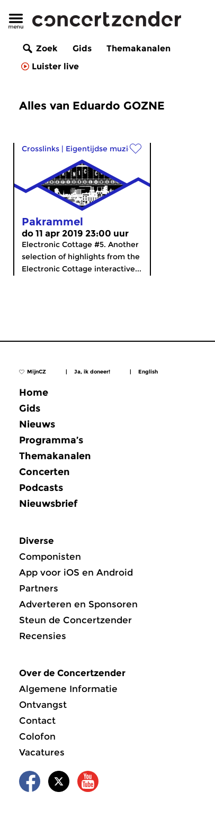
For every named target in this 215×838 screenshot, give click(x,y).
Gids (82, 48)
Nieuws (37, 424)
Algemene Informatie (68, 689)
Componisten (50, 556)
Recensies (42, 636)
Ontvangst (43, 704)
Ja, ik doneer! (92, 371)
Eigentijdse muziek (101, 148)
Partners (38, 588)
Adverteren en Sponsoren (78, 604)
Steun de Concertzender (75, 620)
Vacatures (42, 752)
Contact (37, 720)
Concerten (44, 472)
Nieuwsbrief (48, 503)
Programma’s (51, 440)
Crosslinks (40, 148)
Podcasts (41, 488)
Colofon (37, 736)
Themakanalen (138, 48)
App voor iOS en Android (76, 572)
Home (33, 392)
